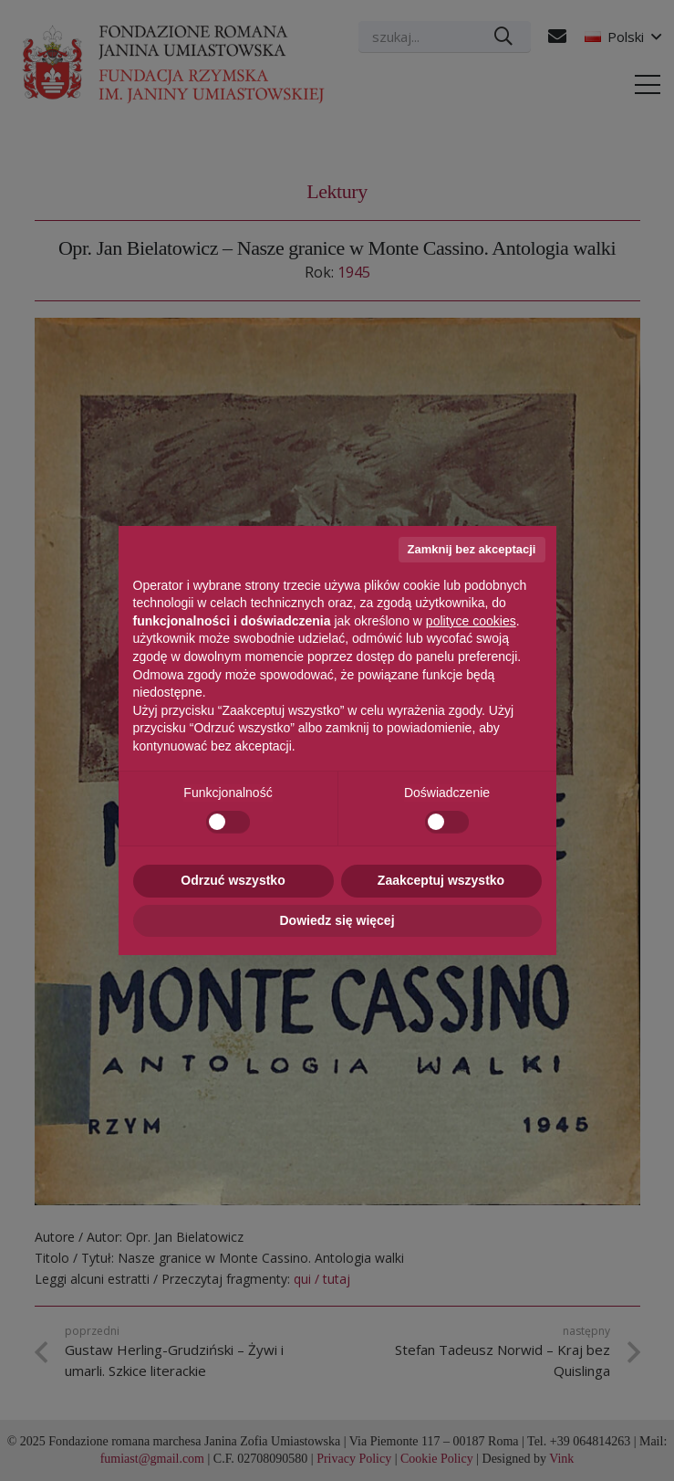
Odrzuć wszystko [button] (233, 880)
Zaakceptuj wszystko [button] (441, 880)
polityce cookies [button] (471, 621)
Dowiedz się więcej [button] (336, 920)
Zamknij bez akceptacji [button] (472, 549)
